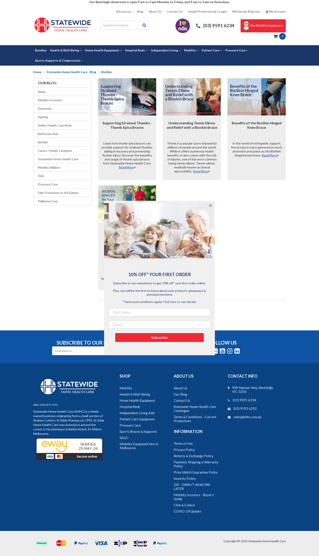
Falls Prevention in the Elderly (58, 193)
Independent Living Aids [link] (137, 413)
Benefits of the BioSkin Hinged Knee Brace (257, 125)
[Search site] (144, 25)
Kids (41, 176)
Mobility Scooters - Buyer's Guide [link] (194, 497)
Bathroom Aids (48, 134)
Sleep (42, 92)
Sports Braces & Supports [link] (138, 431)
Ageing (43, 117)
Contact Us (175, 11)
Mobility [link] (126, 388)
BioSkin (43, 142)
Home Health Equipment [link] (137, 400)
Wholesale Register (246, 11)
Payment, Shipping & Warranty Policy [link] (196, 464)
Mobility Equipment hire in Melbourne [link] (139, 446)
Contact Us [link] (182, 400)
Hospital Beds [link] (130, 407)
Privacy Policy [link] (184, 450)
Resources (124, 11)
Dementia (44, 108)
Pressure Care (48, 184)
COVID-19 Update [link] (187, 511)
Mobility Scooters (50, 100)
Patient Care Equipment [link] (137, 419)
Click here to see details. (180, 302)
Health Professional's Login (207, 11)
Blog (140, 11)
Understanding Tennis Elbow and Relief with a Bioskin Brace (192, 125)
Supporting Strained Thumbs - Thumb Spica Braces (127, 125)
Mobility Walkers (49, 167)
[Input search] (120, 25)
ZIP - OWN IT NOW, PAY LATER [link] (192, 487)
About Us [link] (180, 388)
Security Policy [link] (185, 478)
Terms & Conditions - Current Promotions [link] (195, 419)
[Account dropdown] (276, 11)
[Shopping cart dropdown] (280, 36)
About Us (155, 11)
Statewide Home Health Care (58, 159)
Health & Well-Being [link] (135, 394)
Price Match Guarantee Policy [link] (196, 472)
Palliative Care (48, 201)
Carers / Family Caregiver (55, 150)
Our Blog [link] (180, 394)
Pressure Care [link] (130, 425)
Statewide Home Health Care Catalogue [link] (195, 409)
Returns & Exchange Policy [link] (193, 456)
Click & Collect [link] (184, 505)
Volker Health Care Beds (55, 125)
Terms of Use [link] (183, 443)
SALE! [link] (124, 438)
